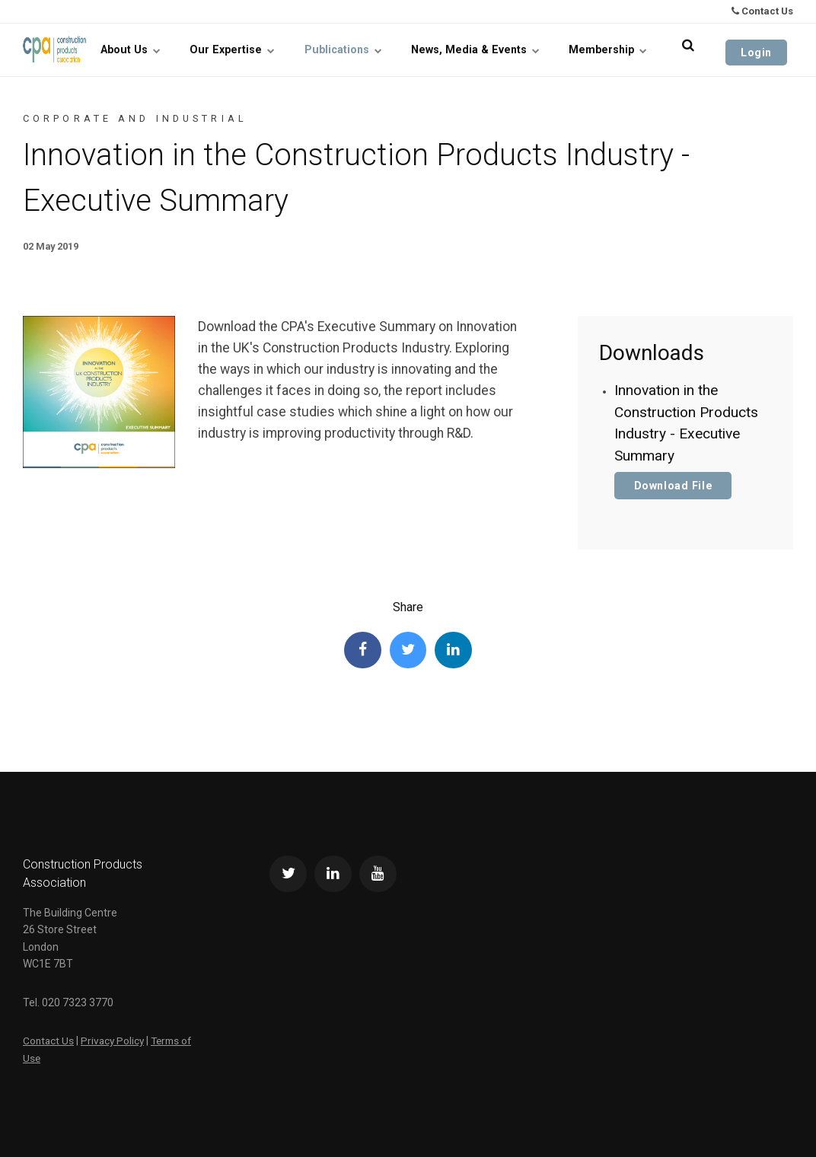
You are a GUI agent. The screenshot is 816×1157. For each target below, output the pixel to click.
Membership (621, 49)
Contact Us (762, 11)
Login (762, 49)
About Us (184, 49)
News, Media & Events (499, 49)
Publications (377, 49)
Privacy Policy (115, 1041)
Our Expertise (276, 49)
